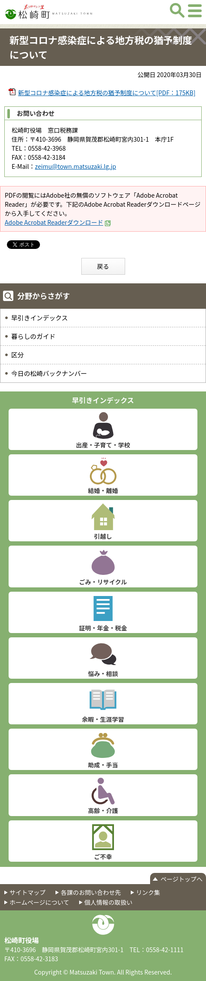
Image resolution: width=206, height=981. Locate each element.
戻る (103, 266)
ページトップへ (181, 879)
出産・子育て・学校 (103, 445)
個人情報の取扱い (108, 902)
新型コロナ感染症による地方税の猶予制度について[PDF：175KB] (106, 92)
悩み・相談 (103, 673)
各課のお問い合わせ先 (91, 892)
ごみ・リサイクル (103, 581)
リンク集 (148, 892)
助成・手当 (103, 765)
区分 (17, 354)
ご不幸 (103, 856)
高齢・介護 (103, 810)
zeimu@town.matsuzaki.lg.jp (75, 166)
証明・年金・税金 (103, 628)
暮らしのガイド (33, 336)
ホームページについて (39, 902)
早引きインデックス (39, 317)
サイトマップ (27, 892)
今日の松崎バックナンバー (49, 373)
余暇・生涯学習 (103, 719)
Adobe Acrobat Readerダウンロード (58, 222)
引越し (103, 536)
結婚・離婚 (103, 490)
